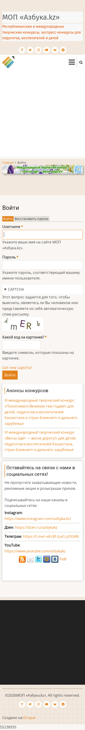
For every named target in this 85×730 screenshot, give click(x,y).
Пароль (9, 257)
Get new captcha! (17, 367)
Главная (8, 162)
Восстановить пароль (32, 219)
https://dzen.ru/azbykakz (36, 527)
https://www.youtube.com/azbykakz (35, 551)
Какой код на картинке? (23, 337)
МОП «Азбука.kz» (31, 17)
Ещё (63, 558)
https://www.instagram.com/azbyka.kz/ (38, 518)
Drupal (29, 717)
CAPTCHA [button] (16, 289)
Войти (8, 218)
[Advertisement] (42, 114)
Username (11, 226)
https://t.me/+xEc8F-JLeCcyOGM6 (51, 536)
